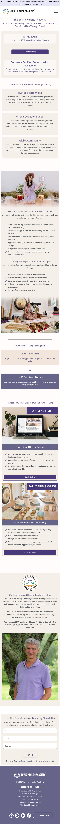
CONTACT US (43, 815)
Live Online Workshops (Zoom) (30, 796)
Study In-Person (30, 553)
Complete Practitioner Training (30, 802)
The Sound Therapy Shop (30, 805)
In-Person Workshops (30, 794)
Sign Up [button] (29, 754)
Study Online (30, 477)
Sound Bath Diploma (30, 799)
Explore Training (30, 52)
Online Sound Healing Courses (30, 791)
